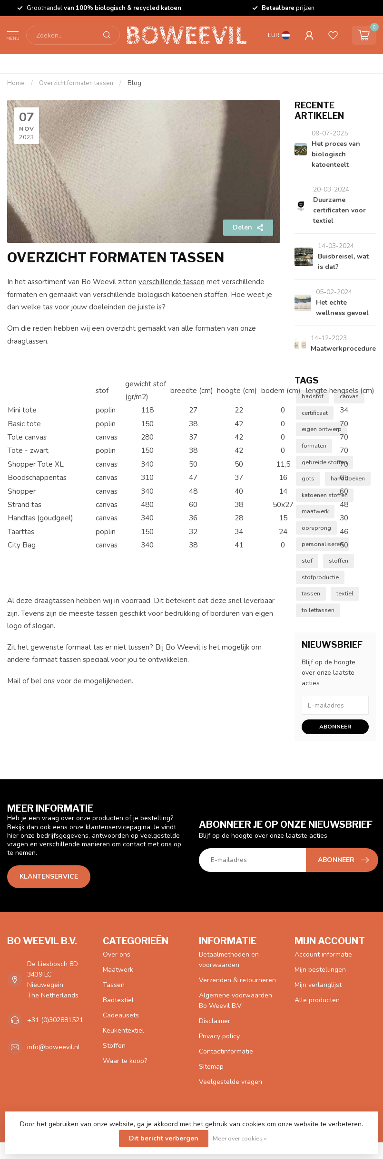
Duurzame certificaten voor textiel (339, 210)
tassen (311, 593)
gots (308, 478)
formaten (314, 445)
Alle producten (317, 1000)
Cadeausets (121, 1015)
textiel (345, 593)
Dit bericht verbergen (163, 1138)
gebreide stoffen (324, 462)
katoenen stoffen (325, 495)
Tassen (114, 984)
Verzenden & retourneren (237, 980)
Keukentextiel (123, 1030)
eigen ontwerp (322, 429)
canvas (349, 396)
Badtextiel (118, 1000)
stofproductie (320, 577)
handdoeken (348, 478)
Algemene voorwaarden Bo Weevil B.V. (235, 1000)
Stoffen (114, 1045)
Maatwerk (118, 969)
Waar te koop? (125, 1060)
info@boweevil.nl (53, 1047)
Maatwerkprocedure (343, 348)
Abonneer (335, 726)
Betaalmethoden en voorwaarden (229, 959)
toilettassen (318, 610)
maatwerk (315, 511)
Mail (13, 681)
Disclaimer (214, 1020)
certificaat (315, 413)
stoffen (338, 560)
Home (16, 83)
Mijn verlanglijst (318, 984)
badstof (313, 396)
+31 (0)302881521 (55, 1020)
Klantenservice (49, 876)
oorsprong (316, 528)
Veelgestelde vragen (230, 1081)
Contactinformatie (226, 1051)
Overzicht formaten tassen (76, 83)
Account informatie (323, 954)
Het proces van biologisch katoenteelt (336, 154)
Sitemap (211, 1066)
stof (307, 560)
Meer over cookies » (240, 1138)
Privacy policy (219, 1036)
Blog (134, 83)
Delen (248, 227)
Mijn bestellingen (320, 969)
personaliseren (322, 544)
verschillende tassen (171, 282)
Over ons (116, 954)
